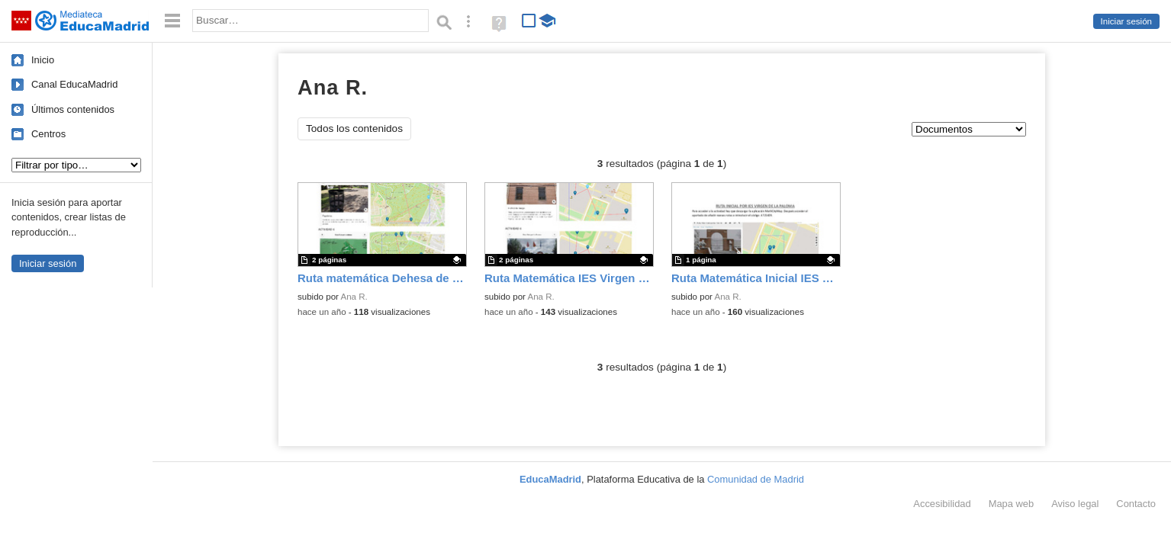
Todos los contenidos (354, 128)
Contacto (1136, 503)
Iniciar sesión (1126, 21)
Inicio (42, 60)
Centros (48, 134)
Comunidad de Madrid (755, 479)
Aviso (1075, 503)
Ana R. (354, 296)
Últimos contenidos (72, 109)
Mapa (1011, 503)
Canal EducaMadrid (74, 84)
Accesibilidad (941, 503)
